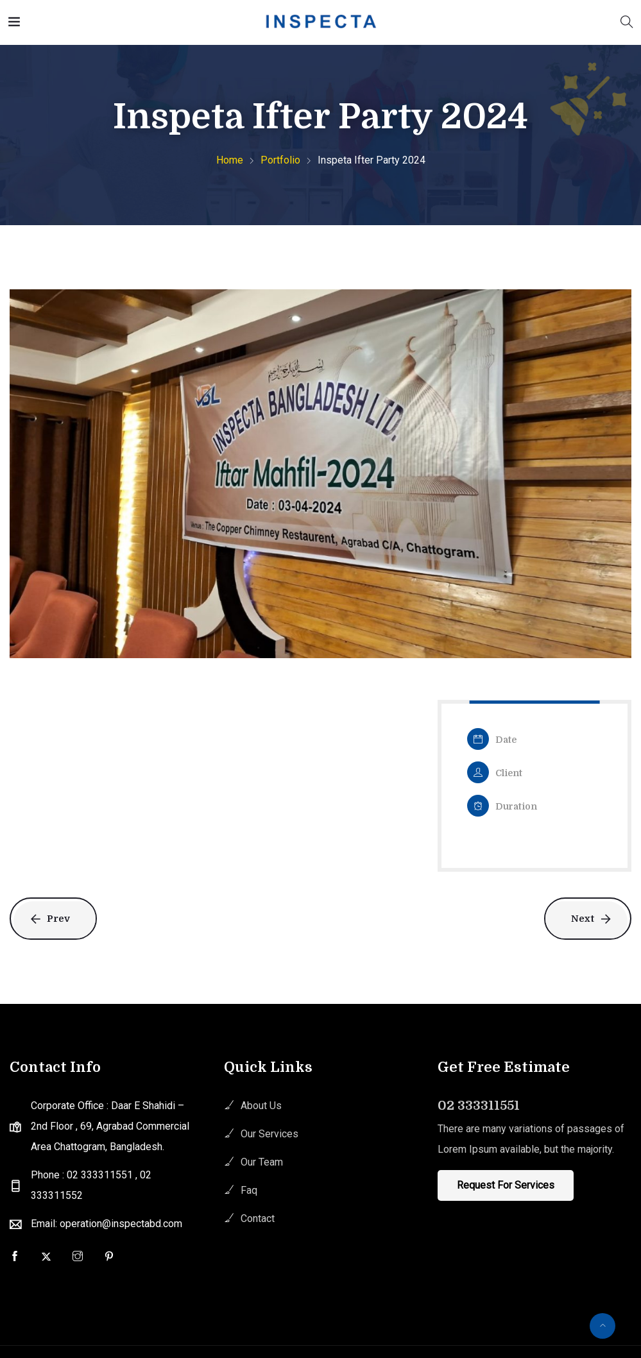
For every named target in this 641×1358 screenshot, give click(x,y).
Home (229, 160)
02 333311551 (479, 1105)
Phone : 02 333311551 (83, 1175)
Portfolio (280, 160)
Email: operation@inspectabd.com (106, 1224)
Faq (249, 1190)
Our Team (262, 1162)
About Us (261, 1105)
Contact (258, 1218)
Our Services (269, 1134)
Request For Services (505, 1185)
